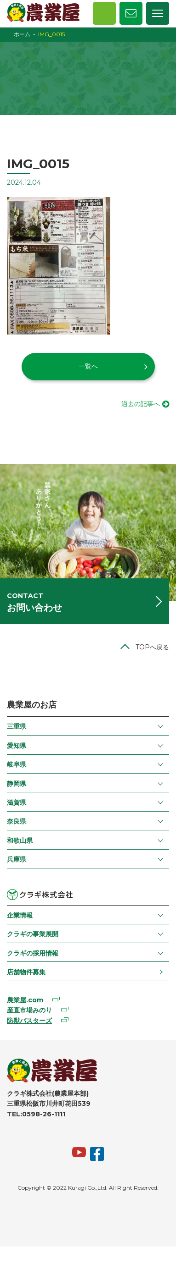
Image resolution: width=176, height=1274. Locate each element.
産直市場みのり (29, 1010)
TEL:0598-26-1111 (36, 1114)
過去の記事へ (140, 404)
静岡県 (16, 784)
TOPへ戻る (152, 647)
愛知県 (16, 745)
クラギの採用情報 (32, 953)
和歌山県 (20, 840)
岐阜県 (16, 764)
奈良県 (16, 821)
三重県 (16, 726)
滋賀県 (16, 802)
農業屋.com (25, 1000)
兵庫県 (16, 859)
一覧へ (88, 366)
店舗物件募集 (26, 972)
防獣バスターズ (29, 1020)
